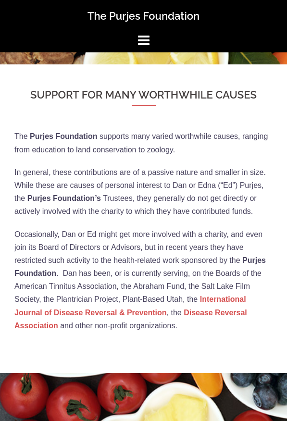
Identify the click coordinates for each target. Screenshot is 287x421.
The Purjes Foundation (143, 16)
